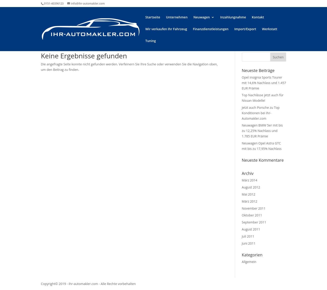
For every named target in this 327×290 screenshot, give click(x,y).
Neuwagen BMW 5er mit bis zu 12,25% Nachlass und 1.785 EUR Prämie (262, 130)
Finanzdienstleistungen (211, 29)
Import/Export (245, 29)
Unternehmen (177, 17)
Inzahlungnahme (233, 17)
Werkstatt (269, 29)
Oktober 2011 (252, 215)
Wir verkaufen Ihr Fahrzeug (166, 29)
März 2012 (249, 201)
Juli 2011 (248, 236)
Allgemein (249, 262)
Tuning (150, 41)
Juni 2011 (248, 243)
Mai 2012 (248, 194)
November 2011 (254, 208)
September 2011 (254, 222)
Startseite (152, 17)
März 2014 (249, 180)
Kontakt (258, 17)
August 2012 (251, 187)
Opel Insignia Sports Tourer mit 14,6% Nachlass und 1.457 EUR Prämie (264, 82)
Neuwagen (201, 17)
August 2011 (251, 229)
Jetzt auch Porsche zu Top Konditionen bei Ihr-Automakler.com (261, 113)
